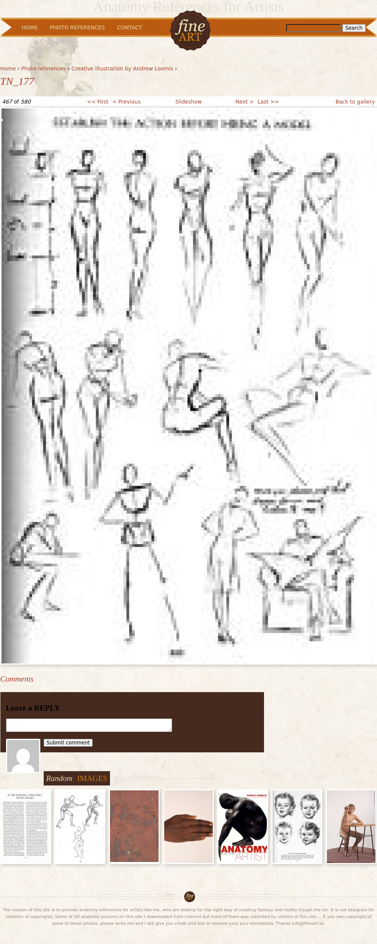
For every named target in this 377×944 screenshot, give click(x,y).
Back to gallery (355, 102)
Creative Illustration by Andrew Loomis (122, 69)
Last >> (268, 102)
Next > (244, 102)
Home (8, 69)
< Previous (126, 102)
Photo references (43, 69)
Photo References (77, 27)
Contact (129, 27)
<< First (97, 102)
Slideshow (189, 102)
